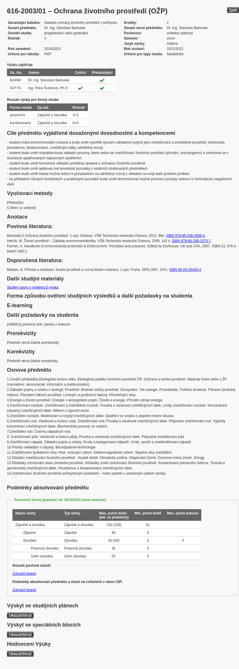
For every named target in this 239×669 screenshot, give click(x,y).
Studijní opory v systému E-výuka (32, 287)
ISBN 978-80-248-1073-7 (191, 241)
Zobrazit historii (24, 574)
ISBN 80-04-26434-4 (185, 270)
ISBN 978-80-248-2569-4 (185, 236)
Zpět (233, 10)
